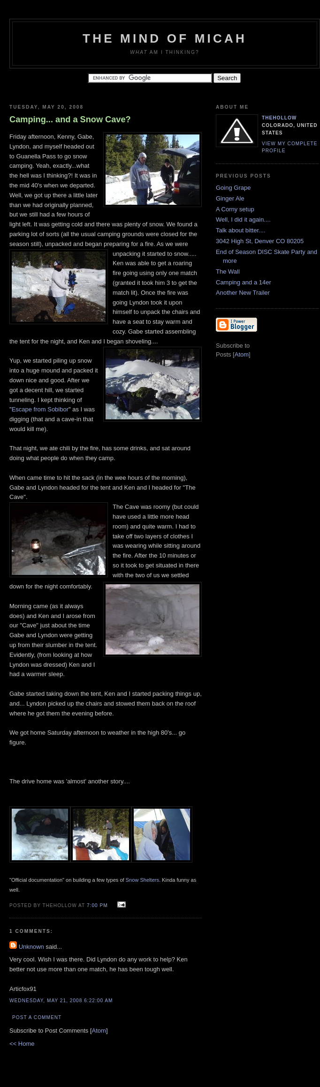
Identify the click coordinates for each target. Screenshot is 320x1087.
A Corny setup (235, 209)
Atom (99, 1030)
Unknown (31, 946)
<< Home (21, 1043)
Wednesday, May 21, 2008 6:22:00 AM (61, 1000)
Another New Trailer (243, 292)
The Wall (228, 271)
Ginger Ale (230, 198)
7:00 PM (98, 905)
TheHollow (279, 117)
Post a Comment (36, 1017)
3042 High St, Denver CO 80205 (260, 241)
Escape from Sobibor (40, 409)
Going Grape (233, 187)
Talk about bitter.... (241, 230)
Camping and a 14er (243, 282)
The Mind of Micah (165, 38)
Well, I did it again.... (243, 219)
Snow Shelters (142, 880)
